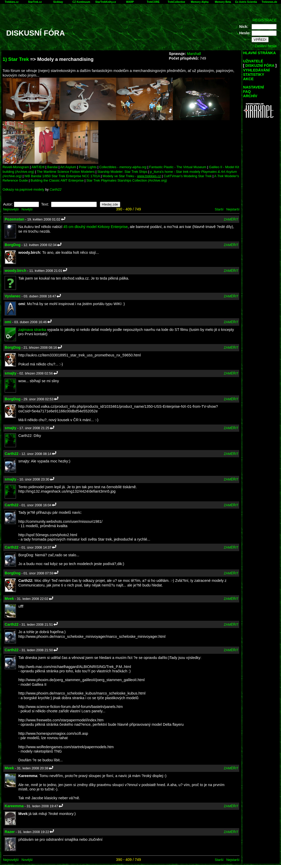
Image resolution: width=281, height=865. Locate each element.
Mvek (9, 599)
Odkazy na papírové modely (23, 189)
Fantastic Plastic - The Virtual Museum (177, 167)
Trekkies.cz (11, 2)
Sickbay (58, 2)
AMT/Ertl (37, 167)
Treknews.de (269, 2)
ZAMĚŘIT (231, 219)
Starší (219, 209)
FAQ (247, 91)
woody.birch (15, 270)
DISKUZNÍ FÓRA (259, 65)
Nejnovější (11, 209)
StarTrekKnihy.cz (105, 2)
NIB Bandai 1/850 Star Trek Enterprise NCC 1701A (62, 176)
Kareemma (14, 806)
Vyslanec (13, 296)
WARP (130, 2)
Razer (10, 832)
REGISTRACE (264, 20)
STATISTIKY (253, 74)
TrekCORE (153, 2)
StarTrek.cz (35, 2)
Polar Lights (88, 167)
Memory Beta (223, 2)
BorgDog (13, 245)
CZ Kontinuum (81, 2)
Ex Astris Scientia (246, 2)
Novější (27, 209)
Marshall (194, 54)
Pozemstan (14, 219)
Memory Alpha (199, 2)
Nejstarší (232, 209)
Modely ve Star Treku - (132, 176)
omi (8, 322)
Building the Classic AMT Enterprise (57, 180)
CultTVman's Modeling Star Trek (188, 176)
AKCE (248, 79)
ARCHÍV (250, 96)
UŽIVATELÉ (253, 61)
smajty (11, 373)
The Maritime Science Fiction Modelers (66, 172)
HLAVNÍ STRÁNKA (259, 53)
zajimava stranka (32, 330)
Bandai (52, 167)
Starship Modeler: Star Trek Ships (122, 172)
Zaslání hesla (265, 46)
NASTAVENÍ (253, 87)
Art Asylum (68, 167)
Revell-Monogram (16, 167)
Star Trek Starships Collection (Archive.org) (126, 180)
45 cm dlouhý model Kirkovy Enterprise (95, 227)
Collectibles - (123, 167)
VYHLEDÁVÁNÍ (256, 70)
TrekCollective (176, 2)
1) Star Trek (16, 59)
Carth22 (55, 189)
